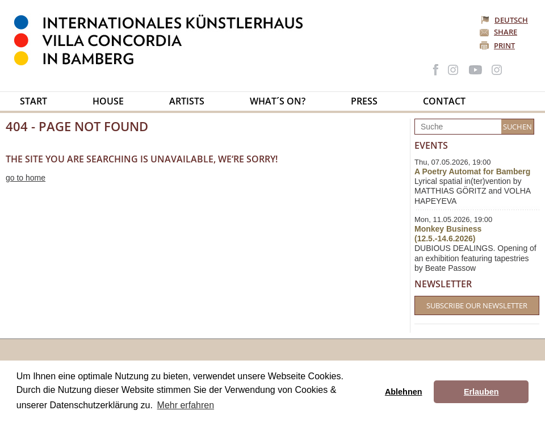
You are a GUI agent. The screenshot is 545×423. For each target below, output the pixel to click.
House (108, 101)
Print (504, 45)
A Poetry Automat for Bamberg (472, 171)
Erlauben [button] (481, 391)
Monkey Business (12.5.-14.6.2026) (447, 233)
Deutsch (505, 20)
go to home (25, 177)
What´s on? (277, 101)
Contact (444, 101)
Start (33, 101)
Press (364, 101)
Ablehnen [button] (403, 391)
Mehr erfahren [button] (186, 405)
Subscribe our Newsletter (476, 305)
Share (505, 31)
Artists (186, 101)
